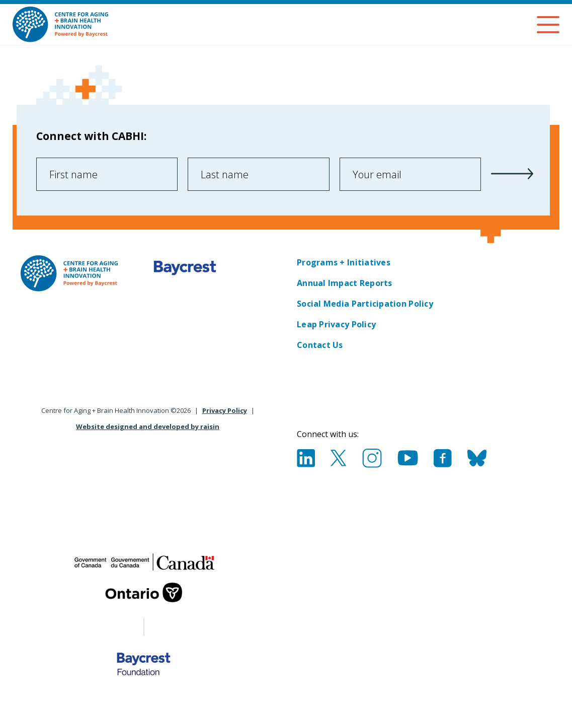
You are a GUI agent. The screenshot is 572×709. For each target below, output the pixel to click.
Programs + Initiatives (343, 262)
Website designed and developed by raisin (147, 426)
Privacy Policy (224, 410)
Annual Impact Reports (344, 283)
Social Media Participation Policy (365, 303)
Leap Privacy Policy (336, 324)
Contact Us (320, 344)
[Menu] (548, 24)
